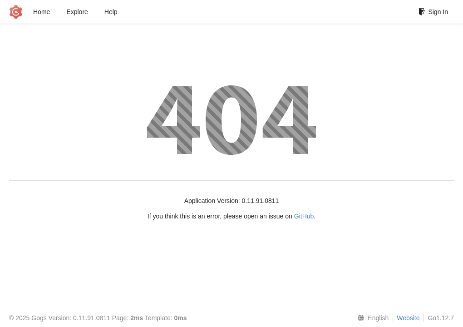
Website (408, 318)
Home (41, 11)
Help (111, 11)
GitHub (304, 216)
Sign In (433, 11)
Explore (77, 11)
